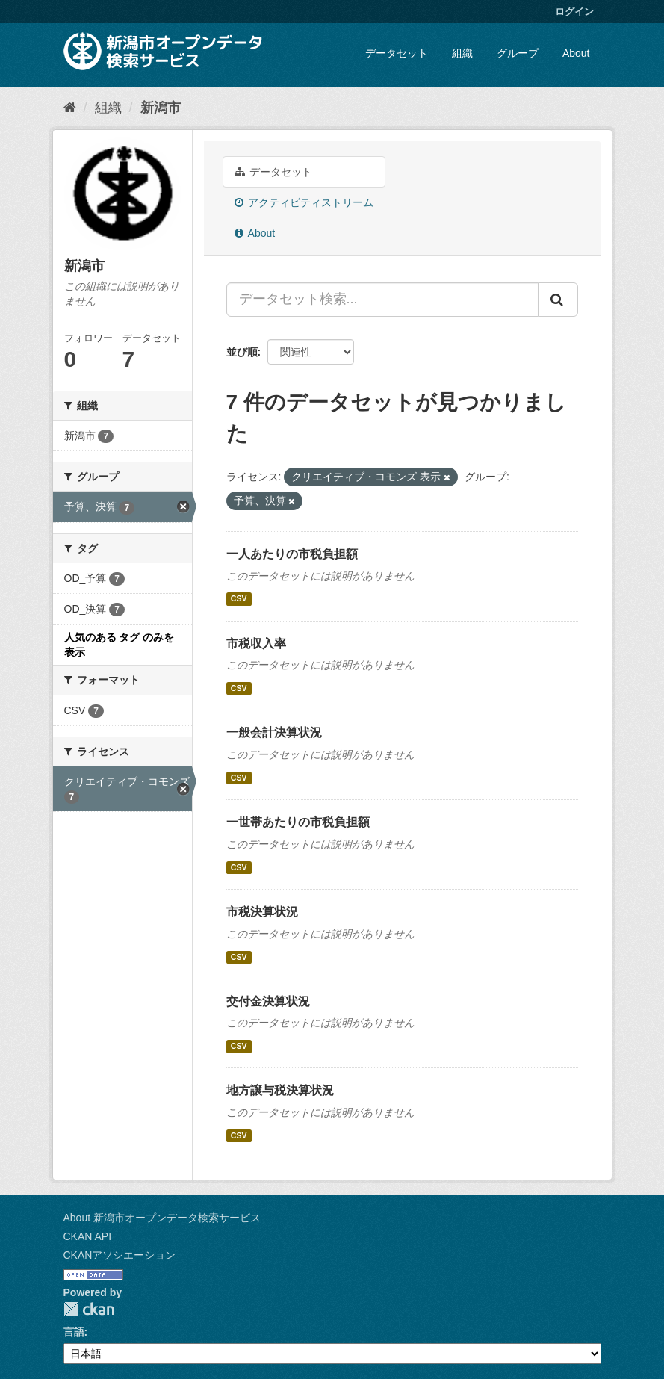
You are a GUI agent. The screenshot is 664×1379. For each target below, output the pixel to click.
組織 (462, 53)
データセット (396, 53)
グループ (518, 53)
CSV (239, 599)
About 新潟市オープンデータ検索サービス (162, 1218)
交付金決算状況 (268, 1001)
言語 (73, 1332)
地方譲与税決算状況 (280, 1090)
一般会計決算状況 (274, 732)
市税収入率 (256, 643)
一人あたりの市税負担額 (292, 554)
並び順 (242, 352)
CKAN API (87, 1236)
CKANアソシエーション (119, 1255)
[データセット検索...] (382, 299)
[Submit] (558, 299)
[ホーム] (69, 107)
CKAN (88, 1309)
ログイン (574, 11)
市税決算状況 (262, 911)
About (576, 53)
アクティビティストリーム (304, 202)
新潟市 (160, 107)
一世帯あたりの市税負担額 (298, 822)
